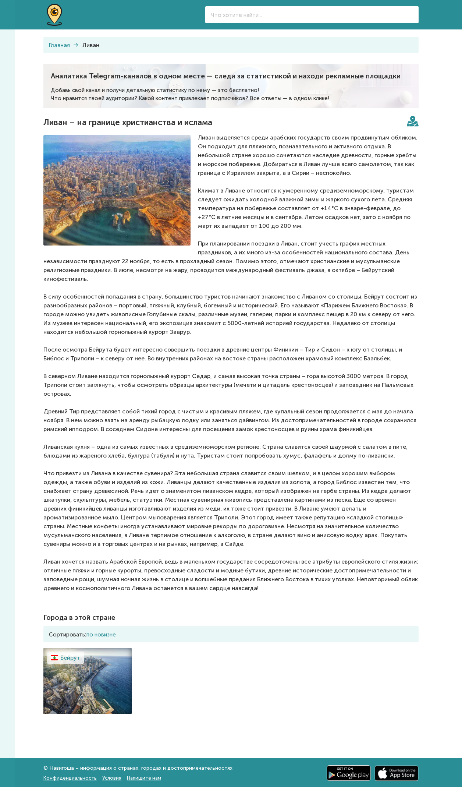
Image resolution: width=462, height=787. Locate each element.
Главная (59, 45)
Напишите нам (144, 778)
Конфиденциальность (70, 778)
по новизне (101, 634)
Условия (111, 778)
